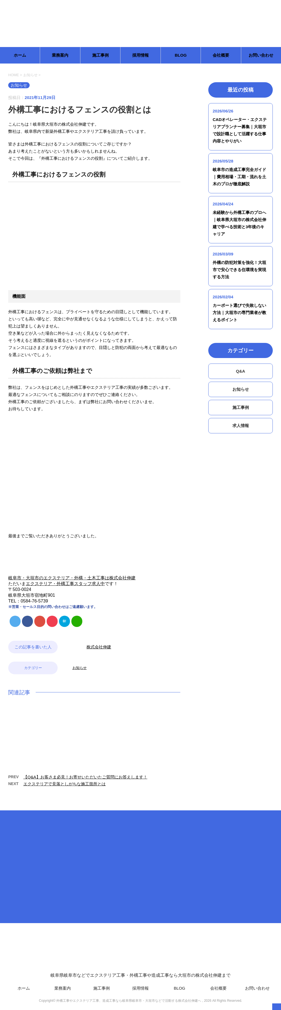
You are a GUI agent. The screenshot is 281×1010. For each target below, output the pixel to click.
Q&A (240, 371)
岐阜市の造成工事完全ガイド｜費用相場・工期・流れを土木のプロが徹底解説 (239, 176)
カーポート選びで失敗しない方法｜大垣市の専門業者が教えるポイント (239, 312)
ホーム (20, 55)
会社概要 (221, 55)
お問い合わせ (261, 55)
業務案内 (60, 55)
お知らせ (79, 668)
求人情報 (240, 425)
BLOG (181, 55)
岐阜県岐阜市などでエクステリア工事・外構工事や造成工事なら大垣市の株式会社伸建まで (140, 954)
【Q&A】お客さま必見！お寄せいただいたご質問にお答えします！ (85, 777)
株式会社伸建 (98, 647)
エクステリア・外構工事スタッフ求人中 (65, 583)
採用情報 (140, 55)
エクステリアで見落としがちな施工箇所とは (64, 783)
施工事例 (100, 55)
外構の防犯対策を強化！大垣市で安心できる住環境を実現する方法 (239, 269)
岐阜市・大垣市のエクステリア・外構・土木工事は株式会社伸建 (72, 578)
